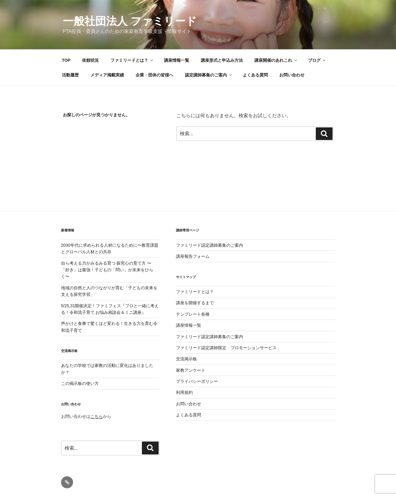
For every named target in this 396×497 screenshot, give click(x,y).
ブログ (317, 60)
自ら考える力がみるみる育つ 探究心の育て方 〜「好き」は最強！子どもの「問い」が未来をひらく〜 (107, 270)
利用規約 (184, 392)
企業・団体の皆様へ (154, 75)
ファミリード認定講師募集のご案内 (209, 245)
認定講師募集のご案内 (209, 75)
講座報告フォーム (193, 256)
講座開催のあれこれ (276, 60)
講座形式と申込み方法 (222, 60)
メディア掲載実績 (107, 75)
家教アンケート (190, 370)
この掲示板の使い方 (80, 383)
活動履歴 (70, 75)
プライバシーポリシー (197, 381)
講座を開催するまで (195, 302)
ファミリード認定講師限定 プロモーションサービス (226, 347)
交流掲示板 (186, 358)
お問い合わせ (291, 75)
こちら (96, 416)
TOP (66, 60)
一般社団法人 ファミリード (130, 21)
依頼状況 (90, 60)
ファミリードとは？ (132, 60)
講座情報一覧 (176, 60)
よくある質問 (255, 75)
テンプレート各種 (193, 314)
